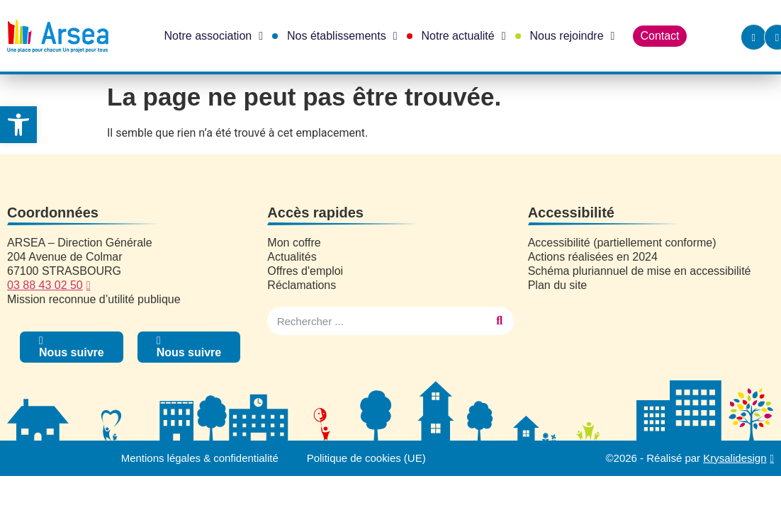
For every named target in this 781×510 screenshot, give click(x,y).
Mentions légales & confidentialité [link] (199, 458)
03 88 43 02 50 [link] (45, 285)
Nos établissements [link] (342, 36)
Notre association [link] (213, 36)
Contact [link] (659, 36)
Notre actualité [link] (464, 36)
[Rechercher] (499, 321)
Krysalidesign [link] (734, 458)
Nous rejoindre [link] (572, 36)
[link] (18, 124)
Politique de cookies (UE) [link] (366, 458)
